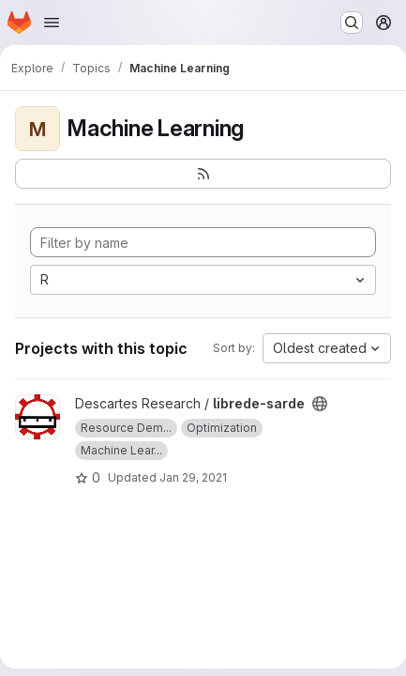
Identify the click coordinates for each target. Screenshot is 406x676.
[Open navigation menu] (52, 23)
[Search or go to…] (351, 22)
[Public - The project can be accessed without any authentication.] (319, 403)
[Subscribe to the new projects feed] (203, 174)
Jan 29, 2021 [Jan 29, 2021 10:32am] (193, 477)
